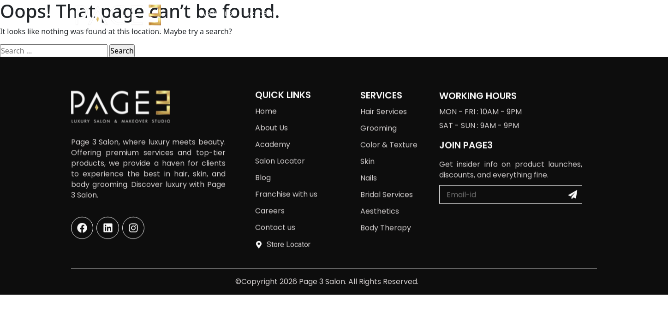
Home (266, 99)
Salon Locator (366, 13)
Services (308, 14)
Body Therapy (385, 217)
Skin (367, 150)
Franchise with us (465, 13)
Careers (522, 13)
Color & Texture (389, 134)
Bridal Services (386, 183)
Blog (414, 13)
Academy (260, 13)
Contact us (569, 13)
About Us (217, 13)
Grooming (378, 117)
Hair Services (383, 100)
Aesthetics (379, 200)
